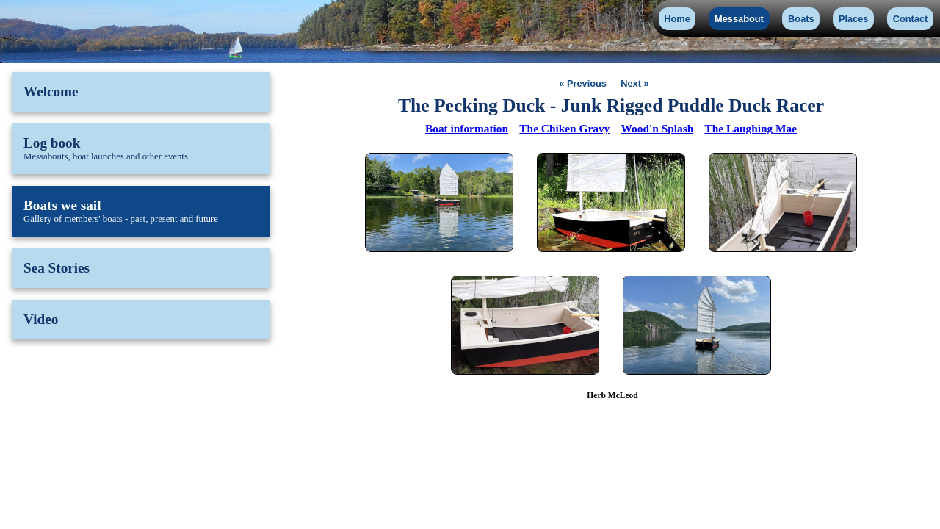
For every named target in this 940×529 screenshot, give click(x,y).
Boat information (466, 128)
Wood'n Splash (657, 128)
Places (854, 18)
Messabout (739, 18)
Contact (910, 18)
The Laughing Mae (751, 128)
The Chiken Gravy (564, 128)
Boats (801, 18)
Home (677, 18)
